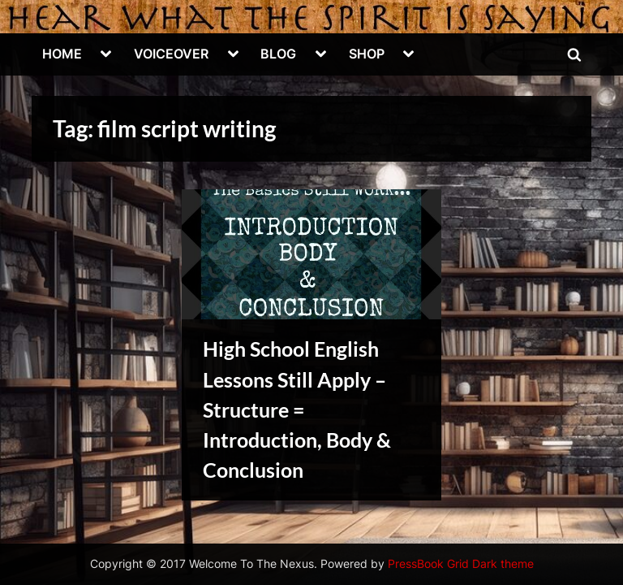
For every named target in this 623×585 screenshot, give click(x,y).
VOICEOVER (171, 54)
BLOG (278, 54)
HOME (62, 54)
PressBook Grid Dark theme (461, 563)
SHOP (367, 54)
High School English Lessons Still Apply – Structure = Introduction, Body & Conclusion (297, 409)
